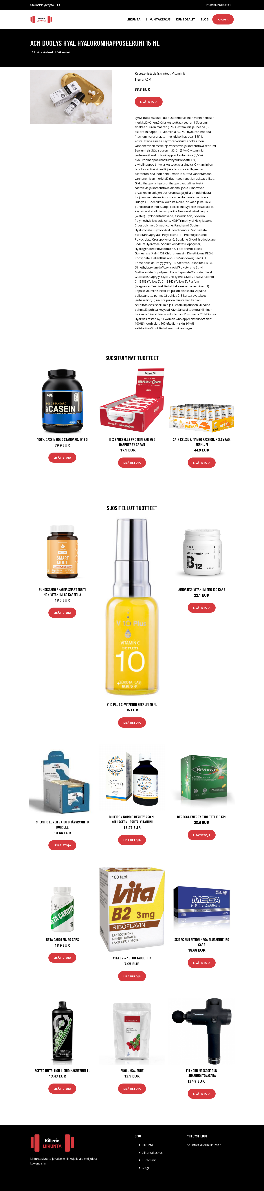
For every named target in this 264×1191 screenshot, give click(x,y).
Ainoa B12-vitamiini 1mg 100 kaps (201, 589)
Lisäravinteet (43, 52)
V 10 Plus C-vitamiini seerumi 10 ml (132, 704)
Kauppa (223, 19)
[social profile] (58, 4)
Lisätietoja (148, 101)
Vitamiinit (64, 52)
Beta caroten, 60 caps (62, 939)
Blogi (205, 19)
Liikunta (133, 19)
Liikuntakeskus (158, 19)
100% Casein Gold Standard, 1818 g (62, 439)
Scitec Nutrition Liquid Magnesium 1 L (62, 1070)
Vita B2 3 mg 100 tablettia (132, 958)
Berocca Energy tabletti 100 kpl (201, 816)
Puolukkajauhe (132, 1070)
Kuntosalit (185, 19)
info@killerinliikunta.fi (218, 5)
